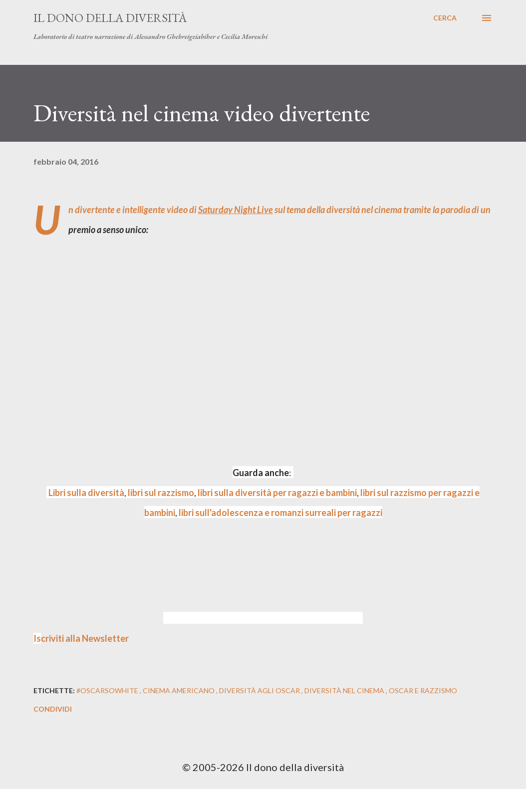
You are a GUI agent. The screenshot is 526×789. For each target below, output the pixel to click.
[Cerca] (445, 18)
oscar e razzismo (423, 690)
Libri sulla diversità (86, 492)
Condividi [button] (52, 709)
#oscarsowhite (108, 690)
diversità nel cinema (345, 690)
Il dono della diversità (110, 17)
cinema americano (179, 690)
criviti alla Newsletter (81, 638)
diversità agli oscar (260, 690)
